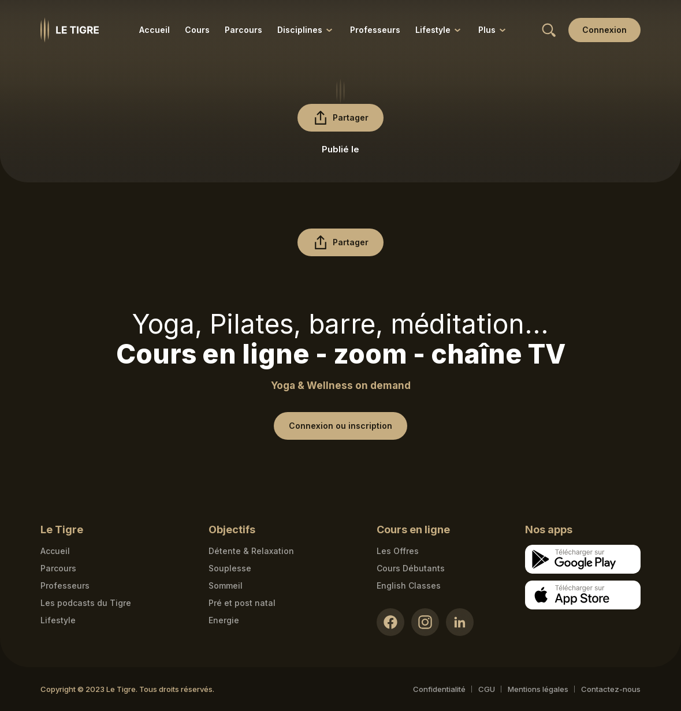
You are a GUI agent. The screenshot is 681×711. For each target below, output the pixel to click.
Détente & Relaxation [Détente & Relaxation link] (251, 551)
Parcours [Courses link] (58, 568)
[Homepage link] (69, 30)
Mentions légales (538, 689)
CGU (486, 689)
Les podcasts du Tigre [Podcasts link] (85, 603)
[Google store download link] (583, 559)
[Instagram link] (425, 622)
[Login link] (604, 30)
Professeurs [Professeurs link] (375, 30)
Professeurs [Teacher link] (65, 585)
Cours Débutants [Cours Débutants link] (411, 568)
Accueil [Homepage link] (55, 551)
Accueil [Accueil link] (154, 30)
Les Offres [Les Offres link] (398, 551)
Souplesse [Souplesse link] (230, 568)
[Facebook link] (390, 622)
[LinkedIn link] (460, 622)
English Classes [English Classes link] (409, 585)
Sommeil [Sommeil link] (226, 585)
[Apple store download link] (583, 595)
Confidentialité (439, 689)
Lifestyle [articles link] (58, 620)
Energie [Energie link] (224, 620)
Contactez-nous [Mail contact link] (611, 689)
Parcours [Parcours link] (243, 30)
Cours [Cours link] (197, 30)
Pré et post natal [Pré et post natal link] (242, 603)
